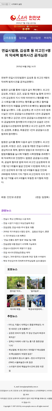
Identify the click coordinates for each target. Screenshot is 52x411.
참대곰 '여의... (16, 291)
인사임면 (36, 37)
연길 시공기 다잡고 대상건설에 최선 (18, 223)
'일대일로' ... (36, 291)
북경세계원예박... (35, 309)
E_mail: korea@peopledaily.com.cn (26, 387)
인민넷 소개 (17, 391)
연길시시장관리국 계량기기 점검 (17, 248)
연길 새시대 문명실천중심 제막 (16, 252)
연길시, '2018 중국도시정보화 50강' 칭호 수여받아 (24, 257)
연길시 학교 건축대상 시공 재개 (17, 219)
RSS (27, 395)
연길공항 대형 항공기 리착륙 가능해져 (19, 244)
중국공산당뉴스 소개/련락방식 (34, 391)
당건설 (22, 37)
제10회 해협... (16, 309)
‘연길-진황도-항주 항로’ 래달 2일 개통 (19, 240)
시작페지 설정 (16, 4)
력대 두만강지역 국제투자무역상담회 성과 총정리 (24, 261)
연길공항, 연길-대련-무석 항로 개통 (18, 227)
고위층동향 (9, 37)
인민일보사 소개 (6, 391)
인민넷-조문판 (14, 197)
